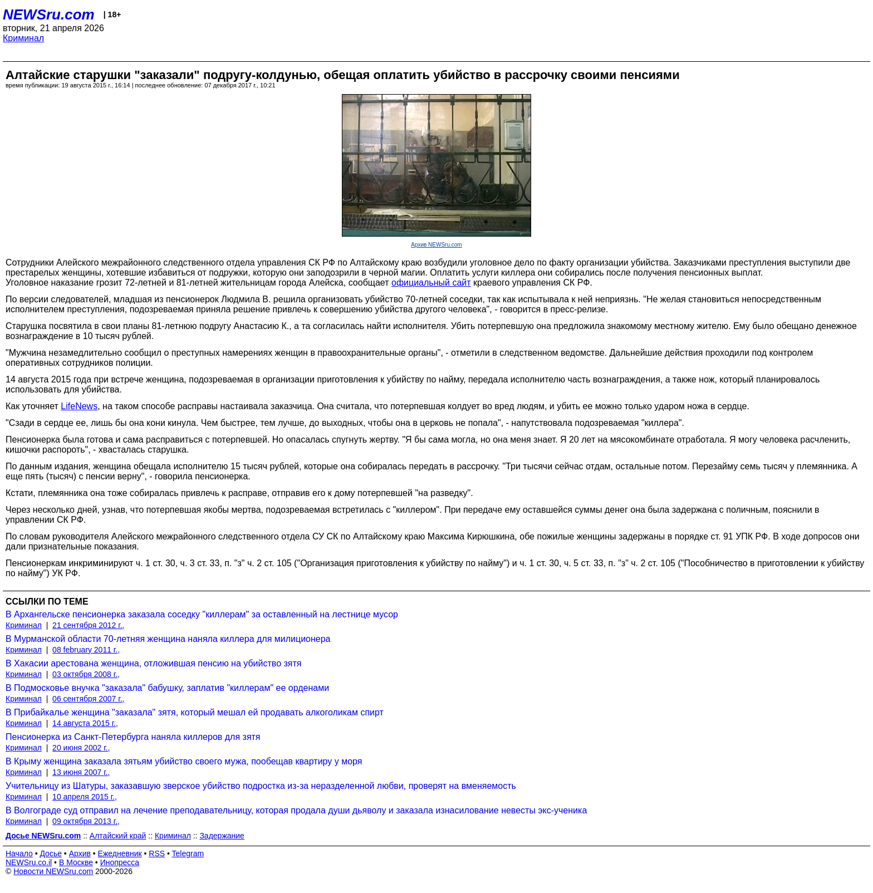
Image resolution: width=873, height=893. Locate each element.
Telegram (188, 853)
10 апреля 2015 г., (84, 796)
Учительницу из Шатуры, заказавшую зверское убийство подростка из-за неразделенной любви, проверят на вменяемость (261, 786)
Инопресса (120, 862)
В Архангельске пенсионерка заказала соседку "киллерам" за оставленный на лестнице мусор (202, 614)
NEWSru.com (49, 14)
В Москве (76, 862)
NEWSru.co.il (29, 862)
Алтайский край (118, 835)
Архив (80, 853)
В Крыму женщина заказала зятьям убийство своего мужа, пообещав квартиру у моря (184, 761)
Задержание (221, 835)
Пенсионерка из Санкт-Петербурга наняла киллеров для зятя (133, 737)
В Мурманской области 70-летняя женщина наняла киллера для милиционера (168, 639)
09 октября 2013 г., (86, 821)
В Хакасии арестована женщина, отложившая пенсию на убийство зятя (153, 663)
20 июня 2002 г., (81, 747)
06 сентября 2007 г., (88, 698)
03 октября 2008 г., (86, 674)
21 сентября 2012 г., (88, 625)
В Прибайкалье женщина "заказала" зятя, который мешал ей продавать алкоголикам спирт (195, 712)
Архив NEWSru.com (436, 245)
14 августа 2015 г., (85, 723)
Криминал (23, 38)
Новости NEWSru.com (53, 871)
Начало (19, 853)
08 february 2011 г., (86, 649)
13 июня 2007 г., (81, 772)
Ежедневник (120, 853)
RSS (157, 853)
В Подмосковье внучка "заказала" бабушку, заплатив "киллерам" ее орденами (167, 688)
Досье (51, 853)
